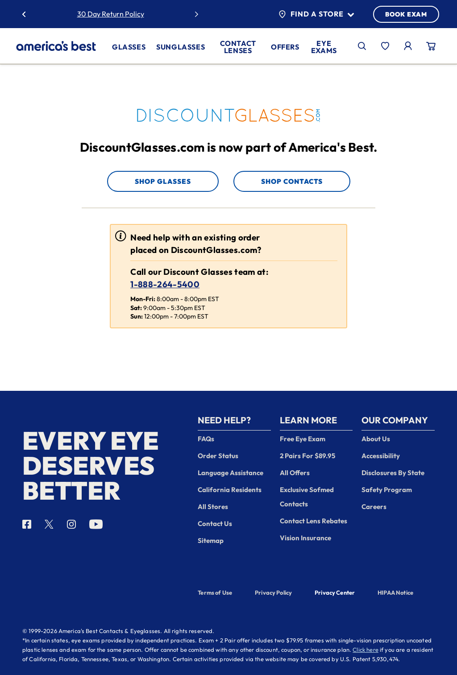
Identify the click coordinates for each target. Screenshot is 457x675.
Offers (285, 46)
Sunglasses (180, 46)
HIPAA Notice (395, 592)
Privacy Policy (273, 592)
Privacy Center (335, 593)
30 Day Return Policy (110, 14)
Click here (365, 649)
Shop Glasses (163, 181)
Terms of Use (215, 592)
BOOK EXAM (406, 14)
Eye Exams (324, 47)
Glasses (128, 46)
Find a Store (316, 14)
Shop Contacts (292, 181)
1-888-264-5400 (164, 284)
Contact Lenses (238, 47)
